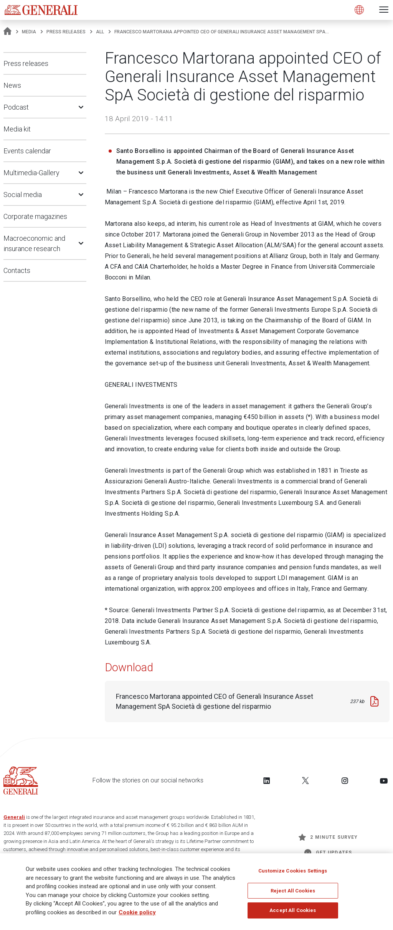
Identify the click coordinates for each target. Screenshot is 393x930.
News (12, 85)
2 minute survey (328, 837)
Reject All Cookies (293, 893)
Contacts (16, 270)
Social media (22, 195)
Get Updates (328, 852)
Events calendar (27, 151)
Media (29, 32)
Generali (14, 817)
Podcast (16, 107)
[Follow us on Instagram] (344, 780)
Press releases (66, 32)
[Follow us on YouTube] (384, 780)
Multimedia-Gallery (31, 173)
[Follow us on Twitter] (305, 780)
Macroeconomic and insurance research (34, 243)
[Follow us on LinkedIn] (266, 780)
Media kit (17, 129)
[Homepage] (7, 32)
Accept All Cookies (292, 912)
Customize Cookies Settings (292, 873)
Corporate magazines (35, 216)
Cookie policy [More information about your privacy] (137, 914)
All (100, 32)
